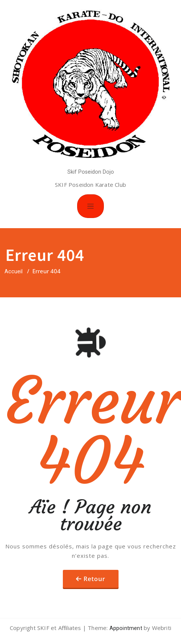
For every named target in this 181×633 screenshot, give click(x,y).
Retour (94, 579)
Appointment (125, 628)
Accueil (14, 271)
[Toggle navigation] (90, 206)
